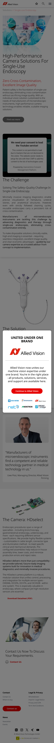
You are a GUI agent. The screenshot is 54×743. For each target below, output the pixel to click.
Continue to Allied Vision (27, 391)
